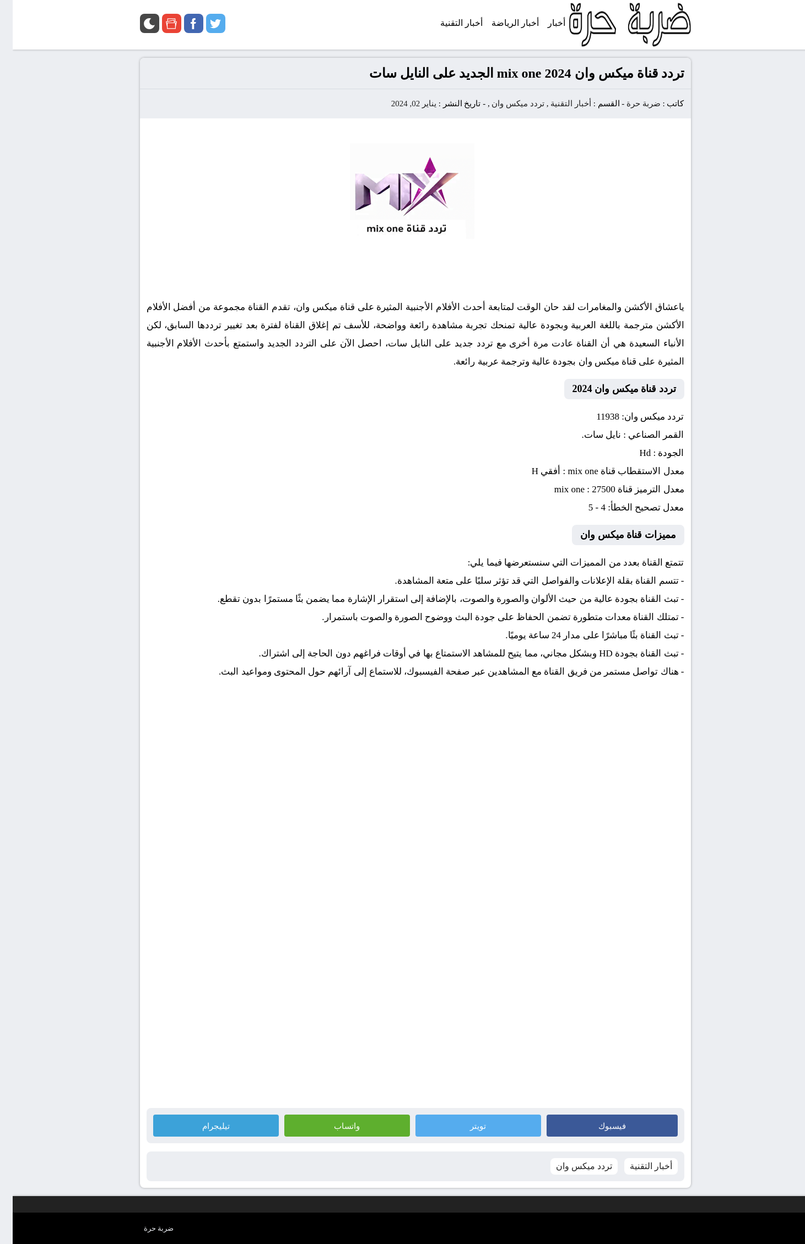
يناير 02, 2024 (401, 103)
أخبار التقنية (558, 103)
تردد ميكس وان (505, 103)
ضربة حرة (630, 103)
